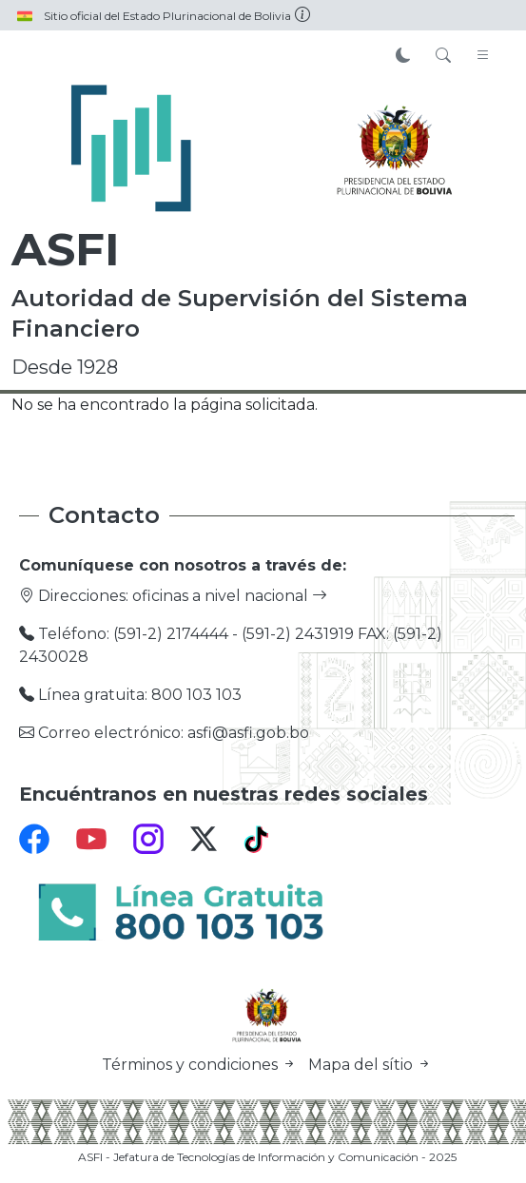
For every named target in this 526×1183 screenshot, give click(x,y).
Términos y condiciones (201, 1065)
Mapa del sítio (370, 1065)
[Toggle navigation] (483, 56)
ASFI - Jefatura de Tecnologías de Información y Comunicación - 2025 (267, 1157)
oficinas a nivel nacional (229, 596)
